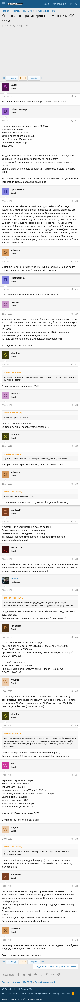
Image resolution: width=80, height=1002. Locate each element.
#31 (76, 521)
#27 (76, 364)
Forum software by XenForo (24, 999)
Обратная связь (9, 993)
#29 (76, 446)
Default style (9, 989)
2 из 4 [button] (23, 78)
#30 (76, 484)
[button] (3, 4)
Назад (12, 78)
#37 (76, 775)
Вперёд (34, 78)
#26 (76, 314)
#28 (76, 405)
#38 (76, 839)
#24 (76, 262)
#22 (76, 121)
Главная (66, 993)
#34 (76, 637)
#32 (76, 559)
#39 (76, 886)
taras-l (14, 578)
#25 (76, 289)
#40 (76, 940)
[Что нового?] (70, 4)
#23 (76, 201)
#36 (76, 725)
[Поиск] (76, 4)
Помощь (56, 993)
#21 (76, 96)
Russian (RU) (25, 989)
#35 (76, 691)
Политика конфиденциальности (34, 993)
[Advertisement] (40, 51)
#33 (76, 590)
